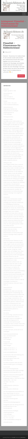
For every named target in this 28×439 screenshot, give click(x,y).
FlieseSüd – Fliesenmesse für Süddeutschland (11, 45)
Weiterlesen (21, 76)
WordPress (23, 437)
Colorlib (13, 437)
